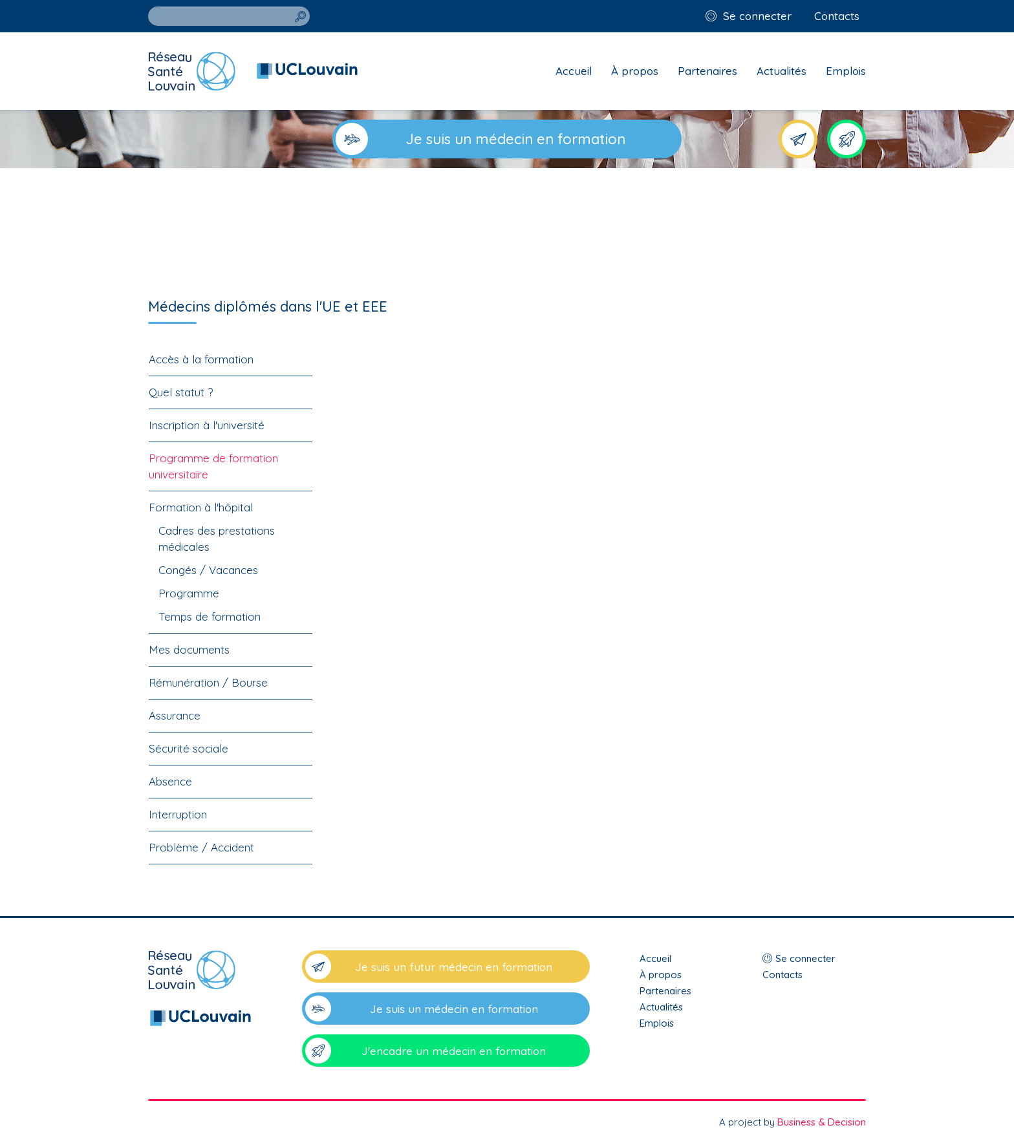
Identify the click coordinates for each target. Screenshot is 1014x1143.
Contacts (836, 16)
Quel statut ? (181, 392)
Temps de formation (209, 616)
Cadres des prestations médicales (216, 538)
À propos (634, 71)
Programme (188, 593)
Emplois (846, 71)
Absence (170, 781)
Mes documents (189, 649)
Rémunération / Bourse (208, 682)
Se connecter (757, 16)
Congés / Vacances (208, 570)
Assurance (174, 715)
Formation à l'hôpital (201, 507)
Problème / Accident (201, 847)
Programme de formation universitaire (213, 466)
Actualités (781, 71)
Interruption (178, 814)
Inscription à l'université (206, 425)
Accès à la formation (201, 359)
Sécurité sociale (188, 748)
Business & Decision (821, 1122)
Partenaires (707, 71)
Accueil (574, 71)
